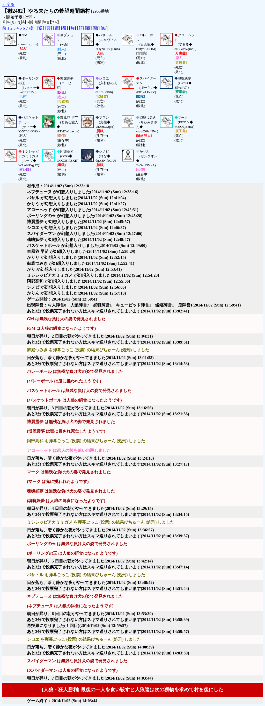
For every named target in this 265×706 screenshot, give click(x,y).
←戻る (8, 4)
